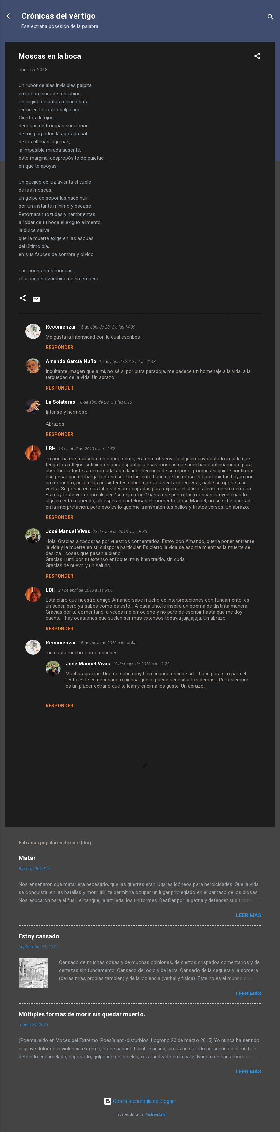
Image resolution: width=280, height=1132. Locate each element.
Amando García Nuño (71, 361)
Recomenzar (61, 327)
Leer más (248, 915)
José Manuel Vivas (68, 531)
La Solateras (60, 402)
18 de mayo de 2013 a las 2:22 (141, 663)
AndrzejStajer (156, 1114)
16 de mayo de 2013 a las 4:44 (107, 642)
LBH (51, 448)
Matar (27, 857)
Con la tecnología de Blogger (140, 1101)
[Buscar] (271, 18)
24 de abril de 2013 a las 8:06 (85, 590)
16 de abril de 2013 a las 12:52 (86, 448)
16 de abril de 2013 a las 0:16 (105, 402)
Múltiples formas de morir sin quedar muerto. (82, 1014)
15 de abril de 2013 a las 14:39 (107, 327)
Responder (59, 347)
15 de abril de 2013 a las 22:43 (127, 361)
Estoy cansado (39, 936)
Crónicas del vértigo (58, 16)
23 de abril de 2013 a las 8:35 (120, 531)
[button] (257, 57)
